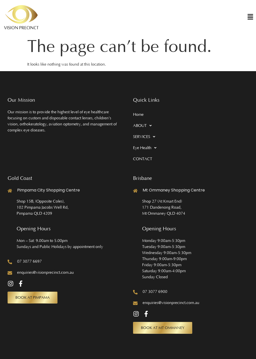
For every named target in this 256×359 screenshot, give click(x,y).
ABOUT (143, 125)
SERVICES (145, 136)
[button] (250, 17)
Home (138, 114)
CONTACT (142, 159)
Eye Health (146, 147)
